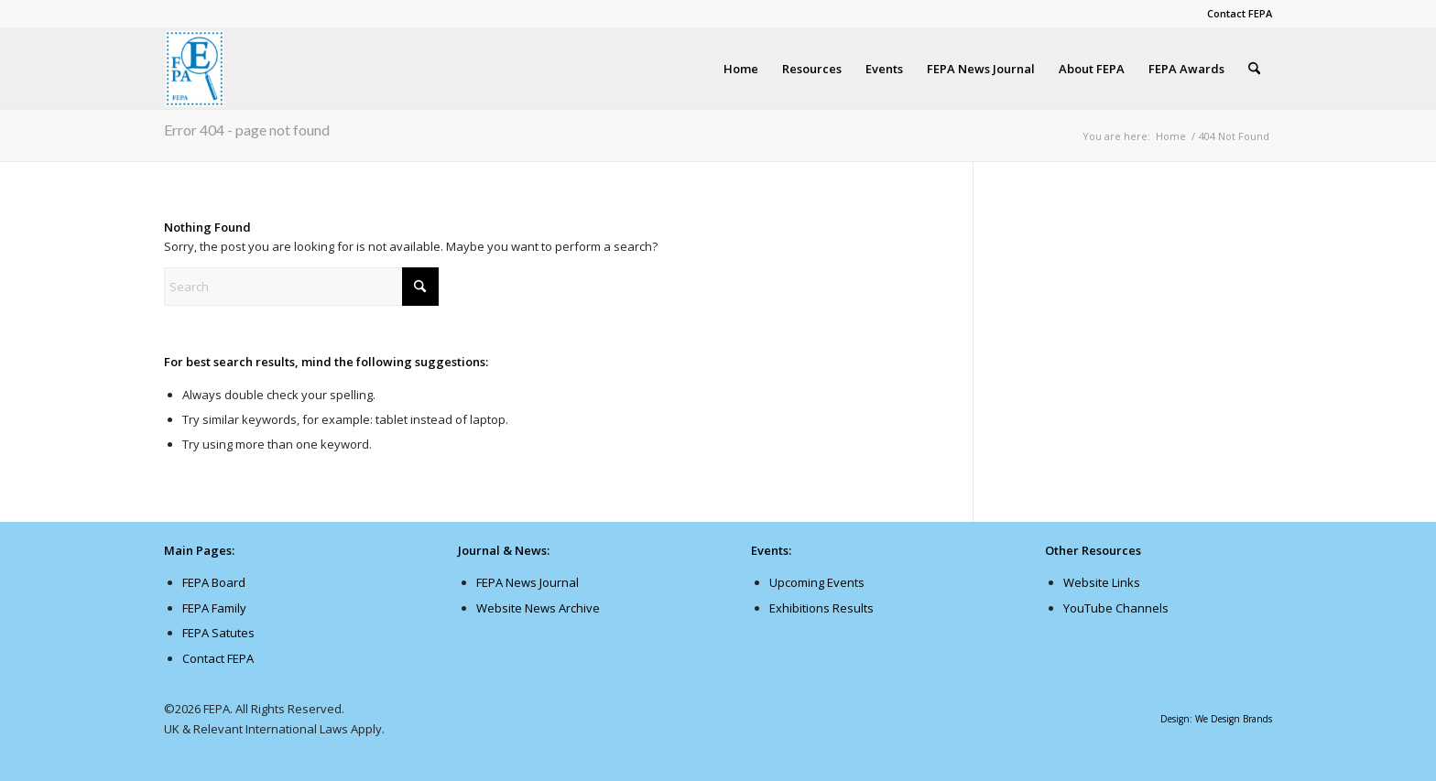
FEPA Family (214, 608)
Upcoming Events (817, 582)
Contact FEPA (1239, 13)
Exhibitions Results (821, 608)
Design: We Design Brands (1216, 718)
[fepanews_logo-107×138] (195, 68)
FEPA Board (213, 582)
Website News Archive (538, 608)
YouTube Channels (1116, 608)
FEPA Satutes (218, 632)
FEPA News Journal (527, 582)
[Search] (1254, 68)
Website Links (1101, 582)
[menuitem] (1235, 13)
